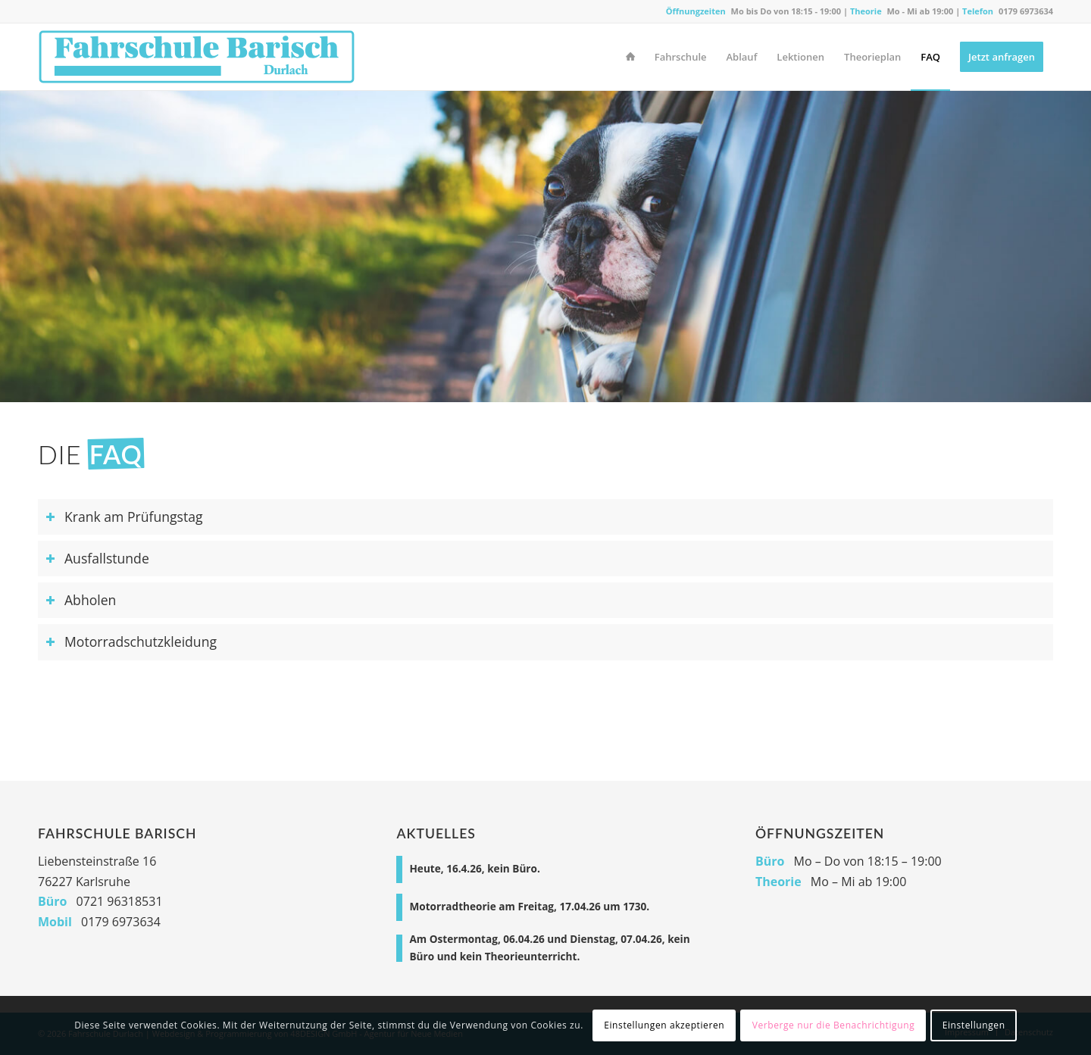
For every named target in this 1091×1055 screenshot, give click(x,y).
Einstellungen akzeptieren (664, 1025)
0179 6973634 (1026, 11)
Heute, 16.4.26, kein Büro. (474, 868)
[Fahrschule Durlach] (196, 57)
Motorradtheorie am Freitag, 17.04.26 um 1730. (529, 906)
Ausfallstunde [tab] (97, 558)
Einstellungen (974, 1025)
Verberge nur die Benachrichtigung (833, 1025)
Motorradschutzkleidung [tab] (131, 641)
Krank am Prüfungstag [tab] (124, 516)
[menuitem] (630, 56)
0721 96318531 (120, 901)
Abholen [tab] (80, 600)
